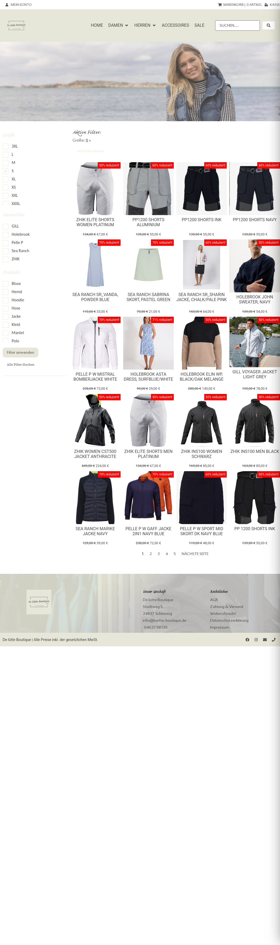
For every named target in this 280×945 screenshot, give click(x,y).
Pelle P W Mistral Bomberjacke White (95, 377)
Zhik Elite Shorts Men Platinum (148, 454)
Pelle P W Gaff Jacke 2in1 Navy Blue (148, 531)
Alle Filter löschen (20, 364)
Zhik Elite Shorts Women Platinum (95, 222)
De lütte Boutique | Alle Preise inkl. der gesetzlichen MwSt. (50, 640)
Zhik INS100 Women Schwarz (201, 454)
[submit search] (269, 25)
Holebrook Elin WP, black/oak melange (201, 377)
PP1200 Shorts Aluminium (148, 222)
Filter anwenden (20, 352)
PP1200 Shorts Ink (201, 219)
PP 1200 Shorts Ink (254, 528)
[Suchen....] (237, 25)
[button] (119, 25)
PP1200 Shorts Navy (255, 219)
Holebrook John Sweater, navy (254, 299)
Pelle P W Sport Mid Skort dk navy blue (201, 531)
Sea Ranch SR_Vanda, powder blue (95, 297)
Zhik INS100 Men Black (254, 451)
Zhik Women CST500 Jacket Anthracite (95, 454)
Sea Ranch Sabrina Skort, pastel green (148, 297)
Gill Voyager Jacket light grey (254, 374)
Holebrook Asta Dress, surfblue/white (148, 377)
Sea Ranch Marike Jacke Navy (95, 531)
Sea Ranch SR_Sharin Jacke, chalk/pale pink (201, 297)
